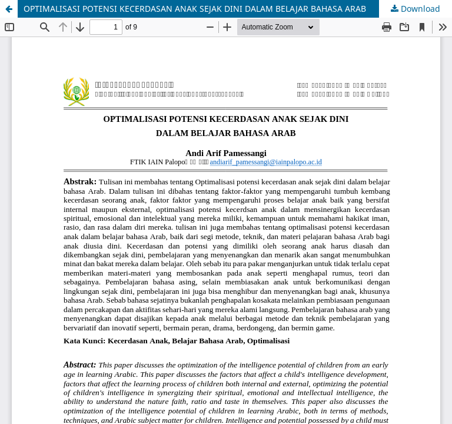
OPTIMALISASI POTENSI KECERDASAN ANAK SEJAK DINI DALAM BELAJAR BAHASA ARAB (195, 8)
